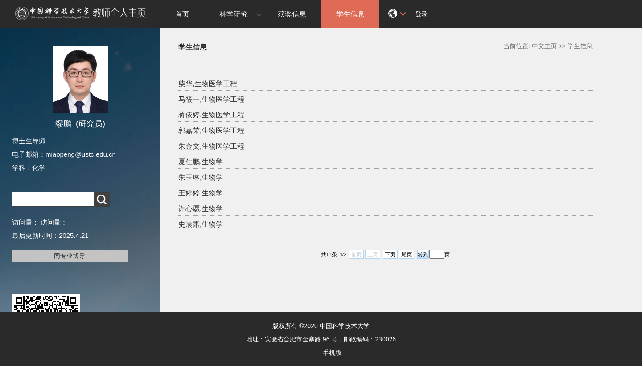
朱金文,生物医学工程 (211, 146)
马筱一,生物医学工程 (211, 99)
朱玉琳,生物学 (200, 177)
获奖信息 (292, 14)
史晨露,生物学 (200, 224)
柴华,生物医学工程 (207, 83)
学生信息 (350, 14)
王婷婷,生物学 (200, 193)
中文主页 (544, 46)
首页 (182, 14)
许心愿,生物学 (200, 208)
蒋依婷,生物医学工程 (211, 115)
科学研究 (233, 14)
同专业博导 (69, 255)
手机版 (332, 352)
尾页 (406, 254)
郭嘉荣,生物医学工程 (211, 130)
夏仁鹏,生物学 (200, 162)
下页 (390, 254)
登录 (421, 13)
